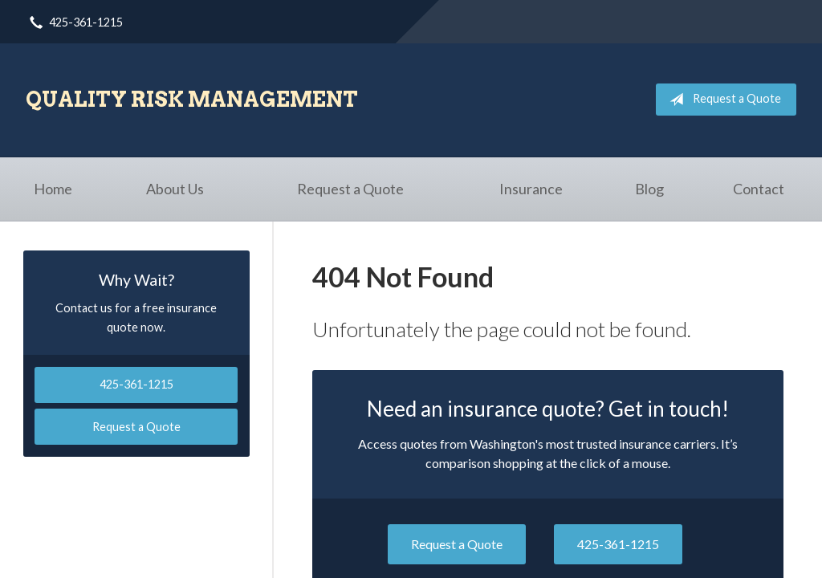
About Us (175, 188)
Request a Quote (722, 99)
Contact (758, 188)
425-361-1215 (618, 544)
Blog (649, 188)
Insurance (531, 188)
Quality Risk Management (192, 99)
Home (53, 188)
